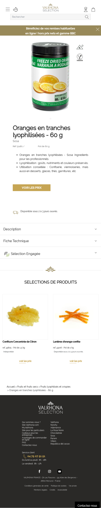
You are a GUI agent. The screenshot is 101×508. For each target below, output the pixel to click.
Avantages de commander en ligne (34, 439)
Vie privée (73, 486)
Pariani (53, 438)
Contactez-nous (29, 445)
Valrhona (54, 422)
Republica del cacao (60, 444)
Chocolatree (56, 433)
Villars (53, 441)
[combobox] (50, 17)
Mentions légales (40, 490)
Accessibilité (62, 490)
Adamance (55, 427)
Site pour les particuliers (33, 430)
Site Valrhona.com (30, 425)
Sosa (52, 436)
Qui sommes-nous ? (31, 422)
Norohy (53, 425)
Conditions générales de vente (36, 486)
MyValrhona (27, 427)
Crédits (52, 490)
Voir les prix (31, 187)
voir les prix (25, 361)
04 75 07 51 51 (33, 456)
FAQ (24, 442)
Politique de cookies (58, 486)
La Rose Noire (57, 430)
